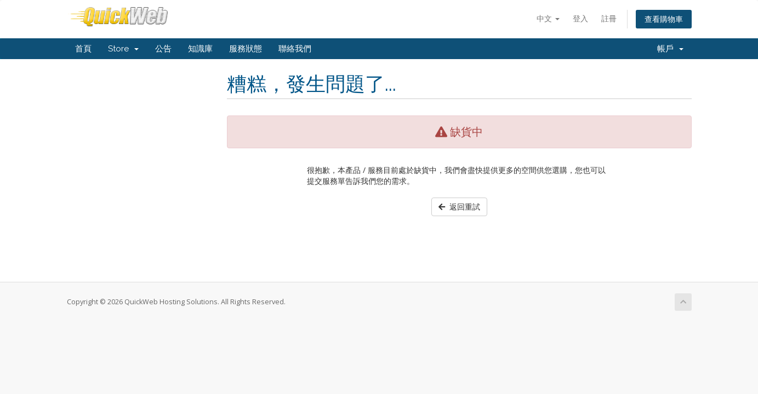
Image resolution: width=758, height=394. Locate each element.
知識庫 (200, 49)
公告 (163, 49)
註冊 (609, 18)
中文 (548, 18)
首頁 (83, 49)
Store (123, 49)
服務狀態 (245, 49)
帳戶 (670, 49)
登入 (580, 18)
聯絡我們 (294, 49)
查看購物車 (664, 19)
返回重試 (459, 206)
